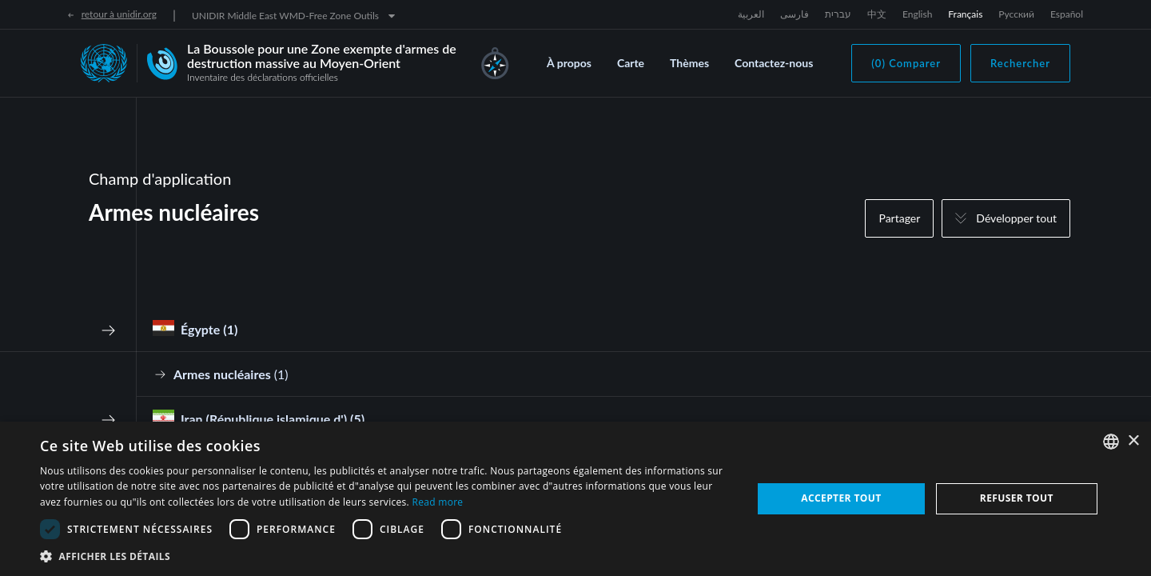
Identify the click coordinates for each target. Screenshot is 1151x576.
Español (1066, 14)
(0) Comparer (906, 63)
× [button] (1133, 441)
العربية (751, 14)
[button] (385, 556)
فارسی (794, 14)
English (917, 14)
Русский (1016, 14)
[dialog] (575, 499)
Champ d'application (160, 178)
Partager (899, 218)
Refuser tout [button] (1016, 498)
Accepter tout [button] (841, 498)
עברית (838, 14)
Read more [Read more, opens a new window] (437, 502)
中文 (876, 14)
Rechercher (1020, 63)
